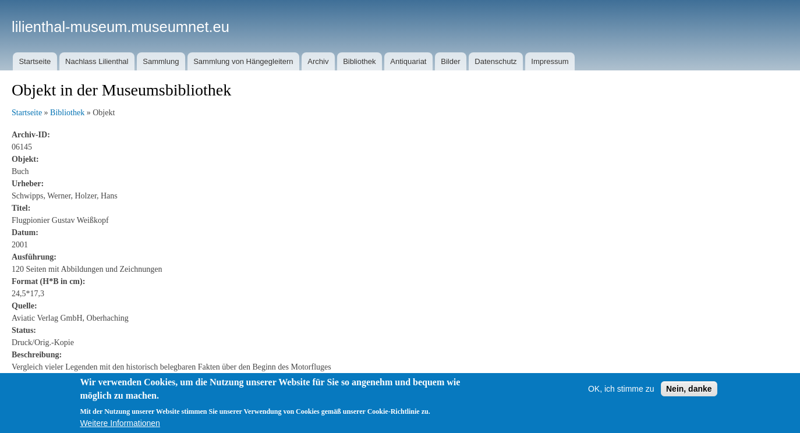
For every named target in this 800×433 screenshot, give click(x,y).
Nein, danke (689, 394)
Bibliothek (359, 61)
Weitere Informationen (120, 428)
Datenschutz (495, 61)
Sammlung (161, 61)
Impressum (549, 61)
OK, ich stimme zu (621, 394)
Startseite (35, 61)
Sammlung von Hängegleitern (243, 61)
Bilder (450, 61)
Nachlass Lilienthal (96, 61)
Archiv (317, 61)
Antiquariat (408, 61)
